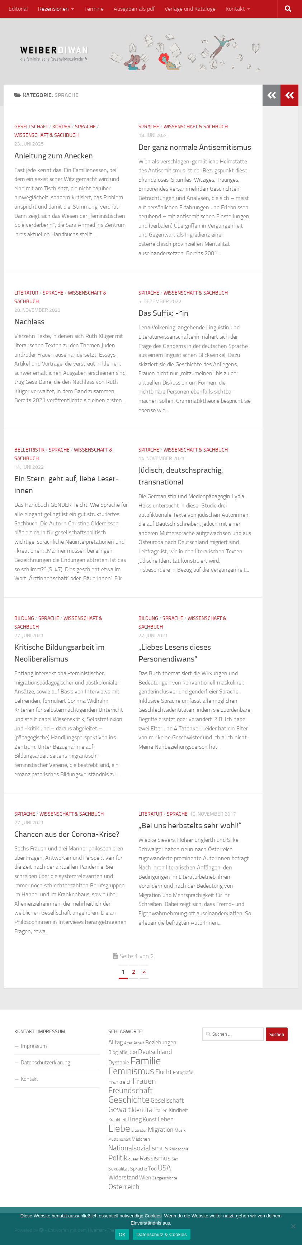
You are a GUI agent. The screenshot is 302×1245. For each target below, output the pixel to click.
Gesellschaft (31, 127)
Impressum (34, 1046)
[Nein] (293, 1226)
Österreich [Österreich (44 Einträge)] (124, 1187)
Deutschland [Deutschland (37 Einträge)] (155, 1052)
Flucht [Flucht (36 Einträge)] (163, 1072)
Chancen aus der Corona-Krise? (66, 834)
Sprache (85, 127)
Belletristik (29, 450)
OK (122, 1234)
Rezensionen (53, 8)
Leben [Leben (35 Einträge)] (166, 1119)
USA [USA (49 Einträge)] (164, 1168)
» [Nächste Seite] (144, 971)
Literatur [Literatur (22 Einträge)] (139, 1130)
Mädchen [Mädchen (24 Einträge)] (141, 1139)
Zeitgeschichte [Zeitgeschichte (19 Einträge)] (164, 1178)
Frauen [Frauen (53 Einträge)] (144, 1081)
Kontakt (235, 8)
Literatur (26, 293)
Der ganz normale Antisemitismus (194, 147)
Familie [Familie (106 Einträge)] (145, 1061)
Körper (61, 127)
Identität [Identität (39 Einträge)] (143, 1110)
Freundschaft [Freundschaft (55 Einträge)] (130, 1090)
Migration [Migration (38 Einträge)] (161, 1130)
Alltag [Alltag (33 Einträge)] (115, 1042)
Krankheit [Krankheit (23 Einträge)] (117, 1119)
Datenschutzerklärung (45, 1062)
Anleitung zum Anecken (53, 156)
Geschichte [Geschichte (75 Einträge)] (129, 1099)
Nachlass (29, 321)
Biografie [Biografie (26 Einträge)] (117, 1052)
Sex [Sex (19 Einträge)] (175, 1159)
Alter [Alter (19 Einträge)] (128, 1043)
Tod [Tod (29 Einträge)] (152, 1168)
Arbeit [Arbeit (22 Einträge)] (138, 1042)
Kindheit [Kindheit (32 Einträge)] (178, 1110)
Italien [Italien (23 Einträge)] (161, 1110)
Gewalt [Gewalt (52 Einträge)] (119, 1109)
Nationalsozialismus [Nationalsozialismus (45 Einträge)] (138, 1148)
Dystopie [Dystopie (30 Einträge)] (118, 1062)
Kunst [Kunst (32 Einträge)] (150, 1119)
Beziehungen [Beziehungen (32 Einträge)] (160, 1042)
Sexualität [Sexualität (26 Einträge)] (118, 1169)
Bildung (24, 618)
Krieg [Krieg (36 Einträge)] (135, 1119)
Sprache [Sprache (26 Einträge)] (138, 1169)
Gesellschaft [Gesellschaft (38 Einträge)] (167, 1101)
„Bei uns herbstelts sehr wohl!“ (189, 825)
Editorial (18, 8)
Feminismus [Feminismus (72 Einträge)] (131, 1071)
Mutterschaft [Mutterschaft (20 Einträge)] (119, 1139)
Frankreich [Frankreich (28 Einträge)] (120, 1082)
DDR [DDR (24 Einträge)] (132, 1052)
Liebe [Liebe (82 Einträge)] (119, 1128)
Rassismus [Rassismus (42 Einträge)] (155, 1158)
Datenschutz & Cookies (161, 1234)
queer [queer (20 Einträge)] (133, 1159)
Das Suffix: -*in (163, 313)
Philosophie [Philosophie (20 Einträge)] (179, 1149)
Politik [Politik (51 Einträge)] (117, 1157)
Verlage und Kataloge (190, 8)
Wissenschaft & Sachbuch (46, 135)
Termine (94, 8)
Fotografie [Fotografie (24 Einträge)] (183, 1072)
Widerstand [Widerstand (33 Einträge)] (123, 1177)
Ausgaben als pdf (134, 8)
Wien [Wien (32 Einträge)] (145, 1177)
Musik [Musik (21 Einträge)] (180, 1130)
